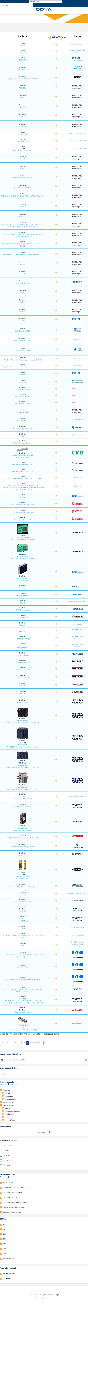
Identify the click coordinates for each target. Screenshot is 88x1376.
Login (57, 1295)
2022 (4, 1244)
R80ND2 (23, 264)
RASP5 (22, 374)
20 (36, 1043)
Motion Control (22, 721)
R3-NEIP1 (22, 117)
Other (7, 1117)
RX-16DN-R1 (22, 894)
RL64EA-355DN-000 (23, 662)
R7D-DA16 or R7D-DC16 (22, 187)
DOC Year (3, 1219)
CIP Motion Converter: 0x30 (12, 1192)
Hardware (9, 1114)
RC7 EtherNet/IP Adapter (22, 390)
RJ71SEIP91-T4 (22, 648)
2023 (4, 1239)
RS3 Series (22, 855)
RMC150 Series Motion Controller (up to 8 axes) (22, 723)
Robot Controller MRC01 (22, 830)
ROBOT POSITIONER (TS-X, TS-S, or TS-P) (22, 838)
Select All (3, 1084)
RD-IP (22, 436)
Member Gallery (8, 1273)
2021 (4, 1249)
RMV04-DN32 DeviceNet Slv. (23, 807)
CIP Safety (6, 1155)
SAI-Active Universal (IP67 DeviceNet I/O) (22, 1030)
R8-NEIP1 (22, 311)
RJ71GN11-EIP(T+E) (22, 639)
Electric (8, 1093)
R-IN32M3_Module (22, 610)
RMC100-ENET (22, 702)
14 (18, 1043)
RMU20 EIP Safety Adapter (22, 798)
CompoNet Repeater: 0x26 (12, 1212)
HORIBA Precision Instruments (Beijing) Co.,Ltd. (77, 944)
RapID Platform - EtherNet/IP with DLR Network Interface (22, 367)
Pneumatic (9, 1096)
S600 (22, 945)
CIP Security (7, 1146)
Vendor (77, 36)
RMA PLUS (22, 686)
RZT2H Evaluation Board (22, 901)
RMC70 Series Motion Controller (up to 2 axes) (22, 789)
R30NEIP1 (22, 88)
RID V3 (22, 603)
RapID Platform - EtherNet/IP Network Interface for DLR (22, 360)
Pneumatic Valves (11, 1099)
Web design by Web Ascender (44, 1298)
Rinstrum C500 (23, 617)
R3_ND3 (23, 107)
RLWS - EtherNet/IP (22, 670)
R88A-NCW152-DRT (23, 283)
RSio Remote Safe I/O (22, 879)
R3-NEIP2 (22, 126)
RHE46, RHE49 (22, 595)
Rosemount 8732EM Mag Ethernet (22, 847)
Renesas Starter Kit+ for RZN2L (22, 464)
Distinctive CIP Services (8, 1140)
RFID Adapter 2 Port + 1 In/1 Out (23, 512)
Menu (5, 6)
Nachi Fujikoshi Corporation (77, 796)
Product (22, 36)
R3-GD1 (22, 97)
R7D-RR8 (22, 216)
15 (21, 1043)
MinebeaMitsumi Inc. (77, 927)
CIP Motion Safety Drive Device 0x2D (15, 1202)
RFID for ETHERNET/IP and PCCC (23, 539)
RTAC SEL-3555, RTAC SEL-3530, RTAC (23, 887)
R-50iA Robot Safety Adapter (22, 150)
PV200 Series (22, 52)
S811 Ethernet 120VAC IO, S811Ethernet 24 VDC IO (22, 980)
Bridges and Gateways (13, 1111)
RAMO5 (22, 320)
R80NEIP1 (22, 274)
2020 (5, 1254)
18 (30, 1043)
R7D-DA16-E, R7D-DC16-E (22, 178)
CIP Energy (6, 1160)
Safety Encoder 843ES (22, 1012)
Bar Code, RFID (22, 537)
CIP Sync (6, 1150)
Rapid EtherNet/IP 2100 (23, 331)
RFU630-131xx (22, 580)
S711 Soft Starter (22, 968)
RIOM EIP (22, 625)
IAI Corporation (77, 419)
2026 (4, 1224)
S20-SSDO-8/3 (23, 921)
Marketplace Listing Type (9, 1268)
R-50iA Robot (22, 134)
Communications (18, 455)
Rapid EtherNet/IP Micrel (22, 341)
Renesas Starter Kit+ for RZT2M (22, 471)
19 (33, 1043)
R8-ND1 (22, 292)
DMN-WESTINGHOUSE (77, 602)
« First (3, 1043)
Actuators (7, 1090)
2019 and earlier (8, 1258)
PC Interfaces (10, 1120)
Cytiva (77, 442)
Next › (46, 1043)
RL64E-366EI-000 (22, 655)
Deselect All (13, 1084)
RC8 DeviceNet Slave (22, 397)
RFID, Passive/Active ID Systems (22, 558)
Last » (52, 1043)
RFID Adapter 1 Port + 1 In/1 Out (23, 505)
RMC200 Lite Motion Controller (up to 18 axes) (22, 747)
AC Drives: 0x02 (8, 1183)
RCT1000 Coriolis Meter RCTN (22, 428)
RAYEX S (22, 382)
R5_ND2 (23, 159)
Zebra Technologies (77, 935)
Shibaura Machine (77, 435)
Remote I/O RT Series (22, 457)
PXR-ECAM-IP (23, 60)
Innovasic (77, 339)
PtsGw (22, 45)
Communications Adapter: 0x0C (13, 1207)
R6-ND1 (22, 168)
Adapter (29, 455)
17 (27, 1043)
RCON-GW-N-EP (22, 420)
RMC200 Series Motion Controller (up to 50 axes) (22, 767)
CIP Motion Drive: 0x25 (10, 1197)
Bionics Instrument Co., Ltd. (77, 893)
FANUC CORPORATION (77, 133)
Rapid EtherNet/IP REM (23, 350)
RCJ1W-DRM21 (22, 412)
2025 (4, 1229)
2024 (4, 1234)
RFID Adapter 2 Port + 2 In (23, 520)
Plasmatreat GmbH (77, 44)
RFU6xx (22, 588)
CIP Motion (7, 1165)
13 (15, 1043)
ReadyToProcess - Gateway (22, 443)
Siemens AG (77, 477)
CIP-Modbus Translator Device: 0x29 (15, 1187)
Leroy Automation (77, 624)
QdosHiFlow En (22, 69)
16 (24, 1043)
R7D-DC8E (22, 207)
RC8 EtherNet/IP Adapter (22, 404)
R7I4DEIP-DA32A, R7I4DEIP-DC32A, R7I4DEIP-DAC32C (22, 254)
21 (39, 1043)
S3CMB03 (22, 928)
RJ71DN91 (22, 632)
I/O (22, 1028)
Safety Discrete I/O (22, 876)
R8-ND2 (22, 302)
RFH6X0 (23, 497)
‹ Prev (8, 1043)
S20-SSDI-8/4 (22, 911)
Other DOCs (7, 1278)
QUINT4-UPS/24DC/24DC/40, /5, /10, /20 (23, 79)
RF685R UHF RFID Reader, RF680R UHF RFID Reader (23, 478)
